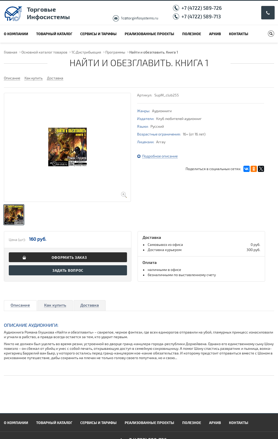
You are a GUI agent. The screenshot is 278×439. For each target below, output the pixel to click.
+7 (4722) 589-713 (201, 16)
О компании (16, 34)
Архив (215, 34)
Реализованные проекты (149, 34)
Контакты (238, 34)
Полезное (191, 34)
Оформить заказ (69, 257)
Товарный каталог (54, 34)
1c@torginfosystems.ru (139, 18)
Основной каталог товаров (44, 52)
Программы (115, 52)
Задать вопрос (67, 270)
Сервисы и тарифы (98, 34)
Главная (10, 52)
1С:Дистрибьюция (86, 52)
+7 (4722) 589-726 (201, 8)
